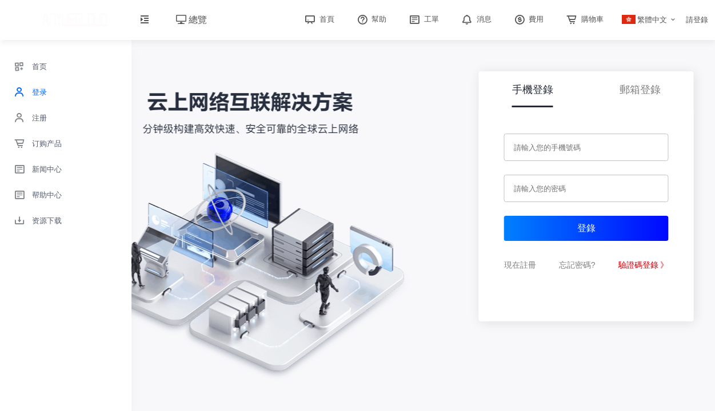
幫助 (371, 19)
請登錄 (697, 19)
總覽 (191, 20)
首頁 (318, 19)
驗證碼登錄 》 (643, 264)
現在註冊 (520, 264)
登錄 (586, 228)
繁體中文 (645, 19)
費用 (528, 19)
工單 (423, 19)
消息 (476, 19)
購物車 (584, 19)
